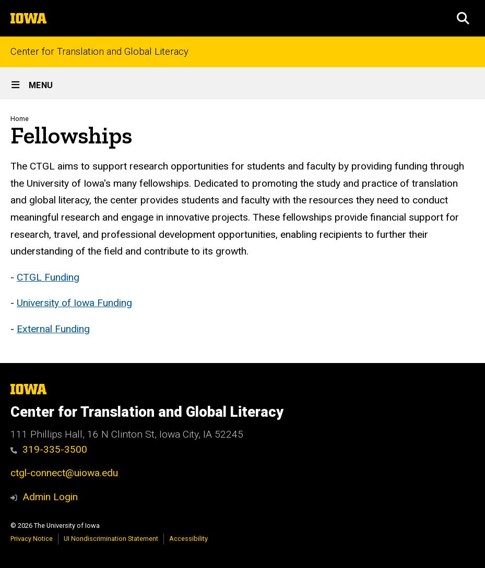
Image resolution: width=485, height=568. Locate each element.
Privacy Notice (31, 538)
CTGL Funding (48, 277)
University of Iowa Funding (74, 303)
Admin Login (50, 497)
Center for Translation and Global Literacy (99, 52)
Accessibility (188, 538)
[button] (463, 18)
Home (19, 119)
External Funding (53, 328)
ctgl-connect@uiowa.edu (64, 473)
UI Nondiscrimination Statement (111, 538)
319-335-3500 (48, 449)
